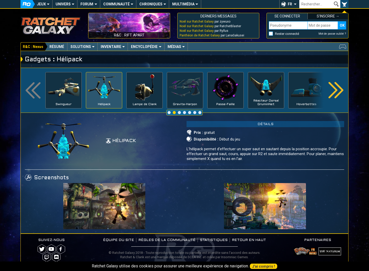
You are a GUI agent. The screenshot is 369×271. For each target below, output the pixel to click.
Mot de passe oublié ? (332, 33)
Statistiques (214, 240)
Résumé (56, 47)
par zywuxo (205, 21)
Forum (86, 4)
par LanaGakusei (212, 35)
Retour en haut (249, 240)
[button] (289, 4)
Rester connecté (287, 34)
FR (290, 4)
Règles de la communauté (167, 240)
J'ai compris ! (263, 266)
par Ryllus (204, 31)
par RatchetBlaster (210, 26)
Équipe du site (118, 240)
